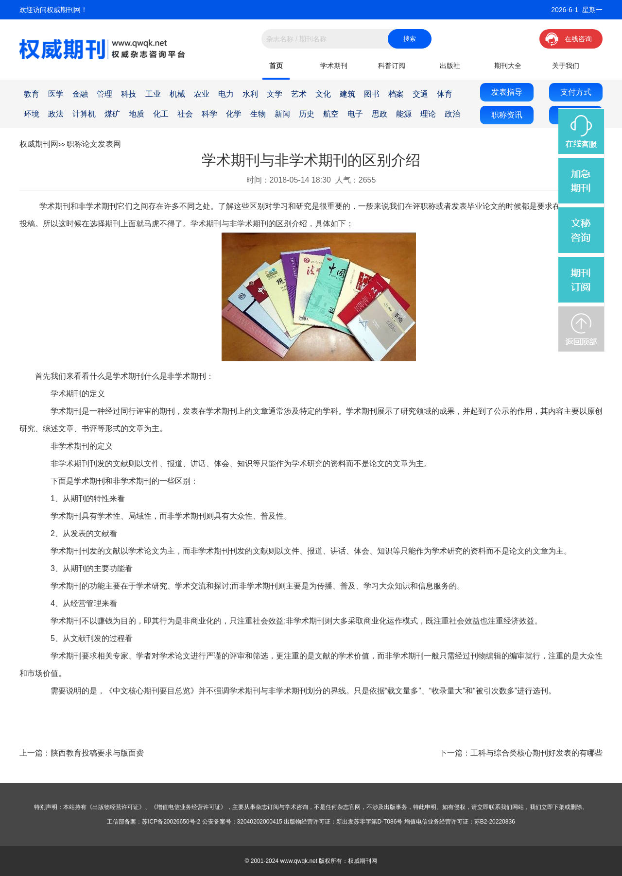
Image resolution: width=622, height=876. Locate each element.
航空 (331, 114)
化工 (161, 114)
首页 (276, 65)
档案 (396, 94)
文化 (323, 94)
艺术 (299, 94)
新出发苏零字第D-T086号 (369, 821)
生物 (258, 114)
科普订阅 (391, 65)
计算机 (84, 114)
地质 (136, 114)
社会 (185, 114)
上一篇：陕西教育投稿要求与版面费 (81, 753)
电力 (226, 94)
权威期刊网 (38, 144)
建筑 (347, 94)
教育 (31, 94)
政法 (56, 114)
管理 (104, 94)
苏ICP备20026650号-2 (171, 821)
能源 (404, 114)
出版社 (450, 65)
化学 (234, 114)
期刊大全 (507, 65)
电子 (355, 114)
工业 (153, 94)
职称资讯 (506, 115)
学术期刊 (333, 65)
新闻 (282, 114)
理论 (428, 114)
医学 (56, 94)
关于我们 (565, 65)
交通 (420, 94)
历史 (306, 114)
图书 (372, 94)
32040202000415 (259, 821)
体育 (444, 94)
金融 (80, 94)
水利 (250, 94)
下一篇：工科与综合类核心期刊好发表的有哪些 (521, 753)
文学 (274, 94)
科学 (209, 114)
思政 (379, 114)
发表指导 (506, 92)
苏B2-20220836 (494, 821)
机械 (177, 94)
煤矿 (112, 114)
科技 (129, 94)
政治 (452, 114)
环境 (31, 114)
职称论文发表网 (94, 144)
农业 (201, 94)
